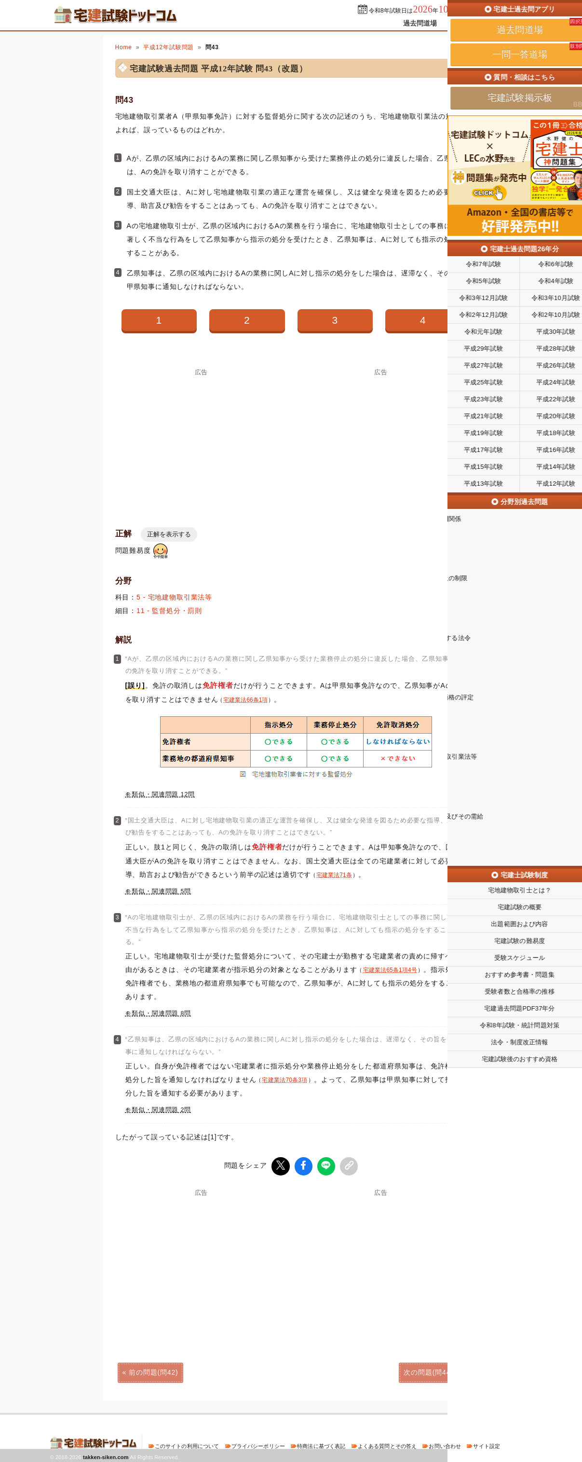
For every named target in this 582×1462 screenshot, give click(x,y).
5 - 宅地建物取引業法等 (174, 597)
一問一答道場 (470, 23)
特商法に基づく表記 (321, 1445)
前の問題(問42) (153, 1371)
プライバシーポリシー (258, 1445)
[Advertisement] (201, 442)
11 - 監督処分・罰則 (169, 611)
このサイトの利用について (187, 1445)
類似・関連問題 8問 (161, 1013)
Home (123, 47)
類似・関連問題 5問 (161, 891)
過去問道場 (420, 23)
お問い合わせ (445, 1445)
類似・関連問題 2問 (161, 1110)
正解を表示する (169, 534)
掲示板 (515, 23)
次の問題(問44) (428, 1371)
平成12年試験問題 (168, 47)
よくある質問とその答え (387, 1445)
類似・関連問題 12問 (163, 794)
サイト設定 (486, 1445)
